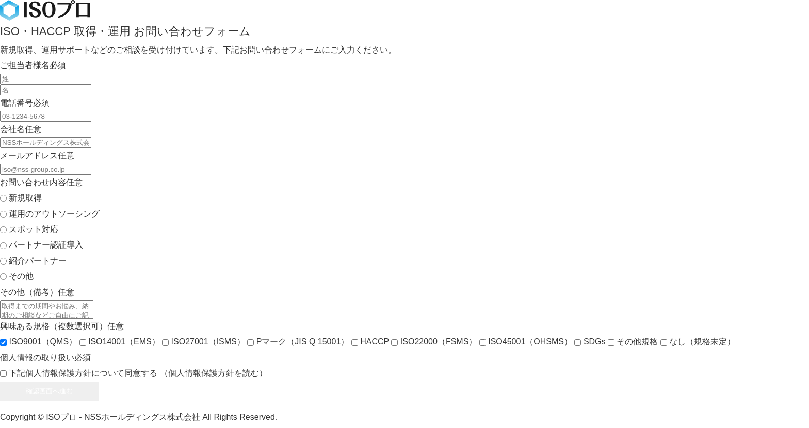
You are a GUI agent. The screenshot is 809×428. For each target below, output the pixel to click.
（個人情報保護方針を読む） (213, 376)
